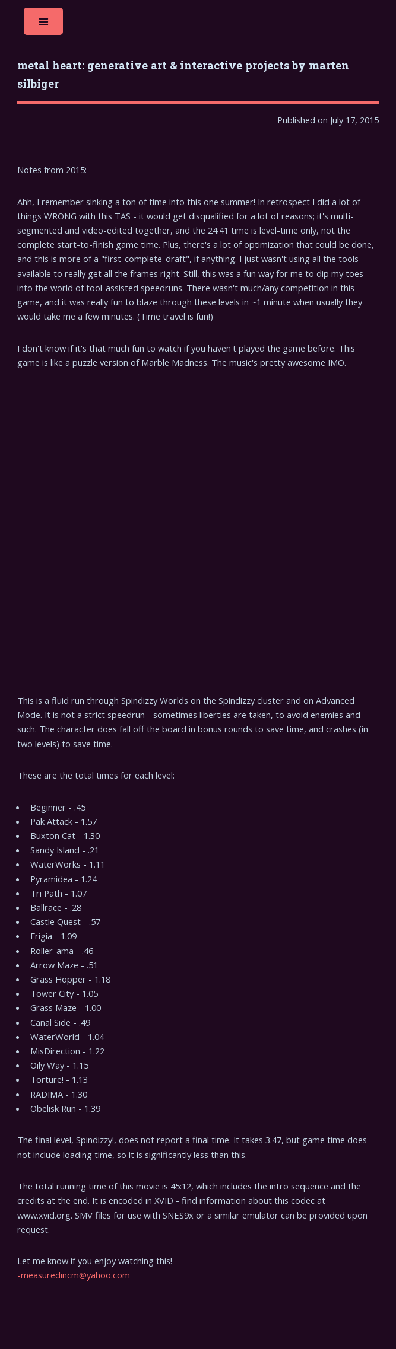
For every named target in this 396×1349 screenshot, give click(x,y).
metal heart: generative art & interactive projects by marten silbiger (183, 74)
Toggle (43, 24)
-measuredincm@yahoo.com (73, 1275)
